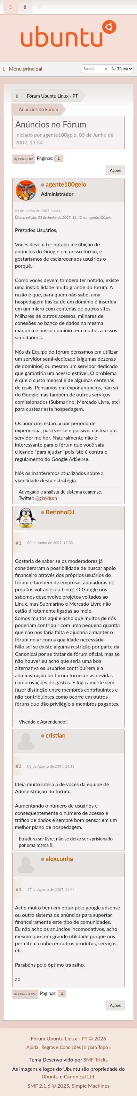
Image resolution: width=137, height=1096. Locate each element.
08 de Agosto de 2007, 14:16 (51, 766)
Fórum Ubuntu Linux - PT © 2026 (68, 1038)
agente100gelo (65, 184)
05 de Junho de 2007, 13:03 (50, 542)
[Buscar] (106, 68)
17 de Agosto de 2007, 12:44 (51, 889)
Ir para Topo (25, 994)
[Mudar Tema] (39, 7)
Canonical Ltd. (79, 1076)
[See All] (17, 96)
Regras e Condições (61, 1047)
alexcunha (59, 858)
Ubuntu (50, 1076)
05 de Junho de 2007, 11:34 (37, 211)
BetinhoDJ (59, 512)
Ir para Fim (23, 159)
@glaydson (46, 498)
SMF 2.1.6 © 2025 (48, 1086)
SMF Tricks (95, 1059)
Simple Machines (90, 1086)
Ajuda (32, 1047)
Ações (115, 170)
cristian (55, 735)
